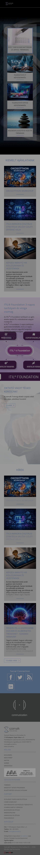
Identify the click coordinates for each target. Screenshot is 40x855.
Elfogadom (20, 436)
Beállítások (20, 442)
